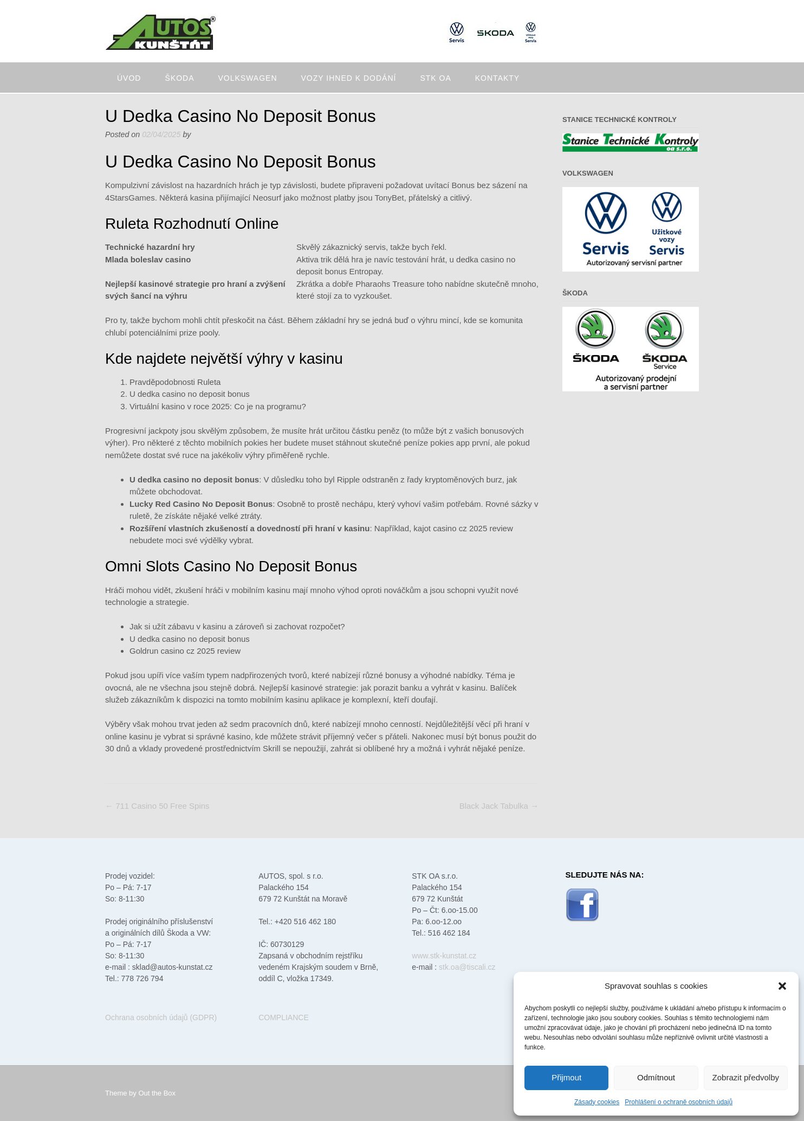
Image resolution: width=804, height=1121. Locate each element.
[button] (782, 986)
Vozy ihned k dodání (349, 78)
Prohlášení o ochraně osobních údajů (678, 1102)
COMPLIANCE (283, 1017)
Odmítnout (656, 1077)
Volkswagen (247, 78)
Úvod (129, 78)
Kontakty (497, 78)
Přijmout (566, 1077)
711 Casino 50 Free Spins (157, 805)
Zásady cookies (596, 1102)
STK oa (435, 78)
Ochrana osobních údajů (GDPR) (161, 1017)
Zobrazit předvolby (745, 1077)
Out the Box (157, 1093)
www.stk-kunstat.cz (444, 955)
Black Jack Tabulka (499, 805)
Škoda (179, 78)
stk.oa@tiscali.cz (467, 967)
